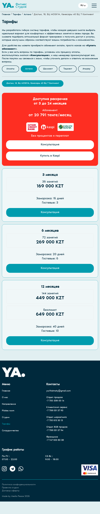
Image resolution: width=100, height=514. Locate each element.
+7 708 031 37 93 (55, 422)
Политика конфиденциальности (19, 497)
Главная (6, 14)
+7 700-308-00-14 (56, 412)
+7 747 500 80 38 (56, 452)
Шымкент (50, 69)
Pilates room (8, 422)
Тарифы (18, 14)
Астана (29, 14)
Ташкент (70, 69)
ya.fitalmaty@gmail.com (59, 402)
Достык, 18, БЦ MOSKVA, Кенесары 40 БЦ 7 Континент (33, 93)
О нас (5, 409)
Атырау (11, 78)
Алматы (11, 69)
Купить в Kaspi (50, 165)
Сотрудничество (11, 442)
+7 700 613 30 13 (55, 432)
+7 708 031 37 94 (55, 442)
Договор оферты (11, 503)
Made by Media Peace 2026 (17, 509)
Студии (6, 429)
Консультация (50, 154)
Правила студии (11, 500)
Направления (9, 415)
